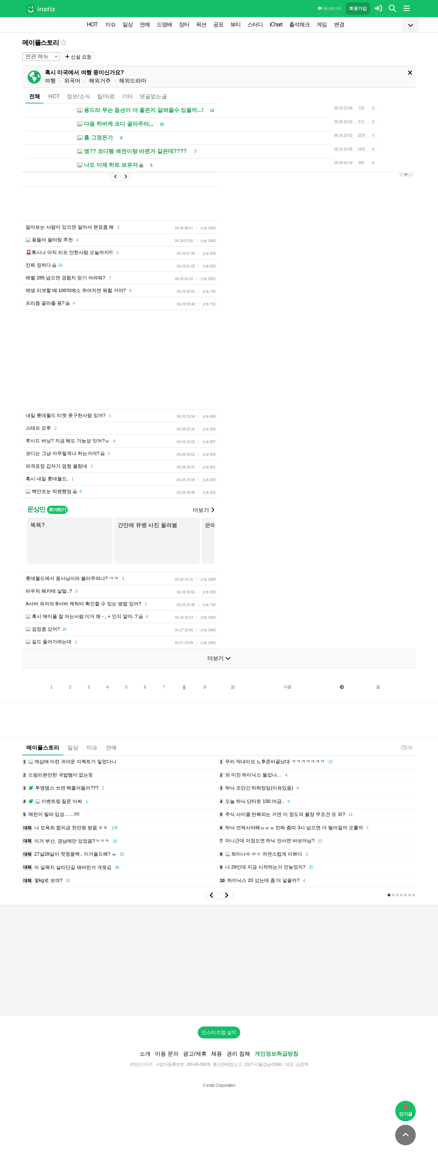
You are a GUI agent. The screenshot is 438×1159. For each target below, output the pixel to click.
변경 (339, 24)
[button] (211, 895)
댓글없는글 (153, 96)
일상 (128, 24)
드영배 (164, 24)
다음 (287, 686)
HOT (92, 24)
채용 (216, 1054)
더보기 (203, 510)
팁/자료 (106, 96)
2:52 (406, 747)
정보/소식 (78, 96)
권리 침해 (238, 1054)
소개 (145, 1054)
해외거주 (100, 81)
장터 (184, 24)
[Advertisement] (219, 960)
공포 (218, 24)
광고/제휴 (194, 1054)
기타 (127, 96)
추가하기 (57, 510)
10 (232, 687)
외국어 (72, 81)
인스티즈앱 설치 (219, 1032)
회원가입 (358, 8)
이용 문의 (166, 1054)
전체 (34, 96)
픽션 (201, 24)
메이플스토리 (40, 42)
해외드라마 (132, 81)
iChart (276, 24)
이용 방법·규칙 (329, 8)
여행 (50, 81)
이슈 (110, 24)
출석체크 (299, 24)
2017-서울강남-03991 (263, 1064)
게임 (322, 24)
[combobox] (41, 56)
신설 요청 (78, 57)
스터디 (255, 24)
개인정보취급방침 (276, 1054)
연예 (145, 24)
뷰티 (235, 24)
